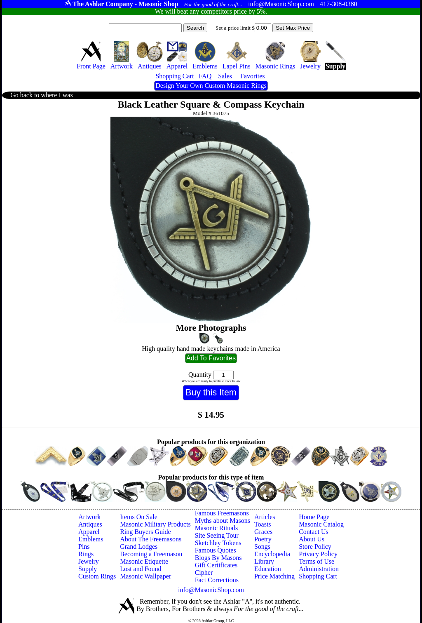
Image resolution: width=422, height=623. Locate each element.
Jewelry (88, 561)
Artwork (89, 516)
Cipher (204, 572)
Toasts (262, 524)
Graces (263, 531)
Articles (264, 516)
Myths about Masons (222, 520)
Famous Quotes (215, 550)
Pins (84, 546)
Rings (86, 553)
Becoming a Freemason (151, 553)
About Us (311, 539)
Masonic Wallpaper (145, 576)
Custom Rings (97, 576)
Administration (319, 568)
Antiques (90, 524)
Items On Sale (138, 516)
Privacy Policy (318, 553)
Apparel (89, 531)
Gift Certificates (216, 565)
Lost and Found (140, 568)
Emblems (90, 539)
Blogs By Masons (218, 557)
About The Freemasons (150, 539)
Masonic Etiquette (144, 561)
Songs (262, 546)
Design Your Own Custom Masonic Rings (210, 85)
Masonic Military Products (155, 524)
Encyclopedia (272, 553)
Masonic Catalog (321, 524)
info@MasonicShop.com (211, 589)
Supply (87, 568)
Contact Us (313, 531)
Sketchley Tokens (218, 542)
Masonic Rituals (216, 527)
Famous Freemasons (222, 513)
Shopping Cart (318, 576)
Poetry (263, 539)
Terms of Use (316, 561)
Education (267, 568)
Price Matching (274, 576)
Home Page (314, 516)
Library (264, 561)
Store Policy (315, 546)
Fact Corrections (217, 579)
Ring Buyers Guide (145, 531)
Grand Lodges (138, 546)
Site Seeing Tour (217, 535)
